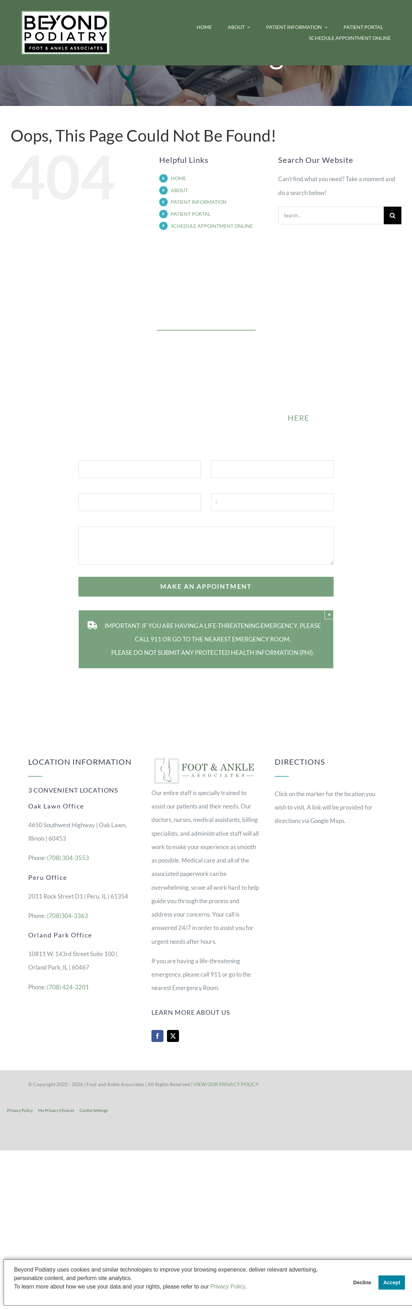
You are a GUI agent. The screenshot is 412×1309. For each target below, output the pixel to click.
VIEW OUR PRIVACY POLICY (226, 1084)
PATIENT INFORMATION (199, 202)
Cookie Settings (93, 1110)
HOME (178, 178)
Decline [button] (362, 1282)
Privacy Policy (20, 1110)
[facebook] (157, 1036)
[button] (15, 1296)
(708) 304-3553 (68, 857)
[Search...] (331, 215)
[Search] (392, 215)
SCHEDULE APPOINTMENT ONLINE (212, 226)
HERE (298, 417)
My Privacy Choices (56, 1110)
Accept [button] (391, 1282)
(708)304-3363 (67, 915)
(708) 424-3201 (68, 987)
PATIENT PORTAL (190, 214)
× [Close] (329, 614)
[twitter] (173, 1036)
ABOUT (179, 190)
